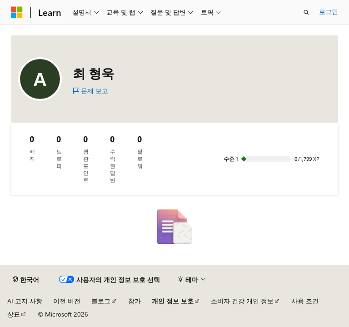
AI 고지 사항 (24, 301)
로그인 (328, 11)
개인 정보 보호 (173, 301)
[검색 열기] (306, 12)
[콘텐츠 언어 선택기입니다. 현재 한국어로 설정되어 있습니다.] (26, 279)
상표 (13, 314)
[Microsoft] (17, 12)
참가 (134, 301)
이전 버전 (66, 301)
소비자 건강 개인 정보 (242, 301)
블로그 (100, 301)
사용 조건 (305, 301)
